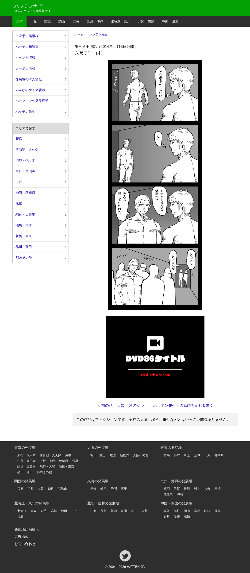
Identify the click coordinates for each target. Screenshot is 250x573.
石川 (134, 511)
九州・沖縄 (95, 21)
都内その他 (23, 257)
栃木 (177, 455)
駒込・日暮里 (25, 214)
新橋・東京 (23, 236)
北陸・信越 (146, 21)
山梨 (93, 511)
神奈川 (219, 455)
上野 (18, 182)
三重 (124, 488)
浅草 (18, 203)
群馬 (167, 455)
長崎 (187, 488)
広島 (197, 511)
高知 (187, 516)
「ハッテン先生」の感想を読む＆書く (181, 405)
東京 (19, 21)
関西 (61, 21)
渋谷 (68, 455)
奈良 (51, 488)
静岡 (114, 488)
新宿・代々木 (26, 455)
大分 (207, 488)
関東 (47, 21)
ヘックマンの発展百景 (31, 101)
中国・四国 (170, 21)
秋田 (64, 511)
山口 (207, 511)
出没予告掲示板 (26, 36)
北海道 (22, 511)
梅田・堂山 (98, 455)
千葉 (207, 455)
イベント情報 (25, 57)
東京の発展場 (24, 447)
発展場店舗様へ (26, 529)
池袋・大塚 (23, 225)
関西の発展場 (24, 481)
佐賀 (177, 488)
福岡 (167, 488)
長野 (103, 511)
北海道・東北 (120, 21)
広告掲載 (21, 536)
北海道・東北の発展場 (32, 503)
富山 (124, 511)
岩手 (44, 511)
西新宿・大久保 (26, 149)
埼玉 (187, 455)
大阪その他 (140, 455)
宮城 (54, 511)
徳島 (218, 511)
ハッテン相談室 (26, 47)
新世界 (124, 455)
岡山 (187, 511)
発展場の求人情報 (28, 79)
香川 (167, 516)
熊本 (197, 488)
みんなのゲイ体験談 (30, 90)
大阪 (33, 21)
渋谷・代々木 (25, 160)
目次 (121, 405)
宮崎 (218, 488)
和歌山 (62, 488)
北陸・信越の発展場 (103, 503)
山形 (74, 511)
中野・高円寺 (25, 171)
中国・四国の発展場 (176, 503)
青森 (34, 511)
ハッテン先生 (98, 34)
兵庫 (20, 488)
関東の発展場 (171, 447)
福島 (20, 516)
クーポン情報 (25, 68)
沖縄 (180, 494)
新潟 (114, 511)
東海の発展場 (97, 481)
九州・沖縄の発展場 (176, 481)
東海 (76, 21)
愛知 (93, 488)
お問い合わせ (24, 544)
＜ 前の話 (105, 405)
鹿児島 (168, 494)
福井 (144, 511)
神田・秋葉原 (25, 193)
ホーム (79, 34)
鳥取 (167, 511)
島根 (177, 511)
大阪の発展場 (97, 447)
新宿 (18, 139)
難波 (113, 455)
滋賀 (41, 488)
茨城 (197, 455)
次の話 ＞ (137, 405)
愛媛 (177, 516)
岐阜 (103, 488)
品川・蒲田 (23, 247)
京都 (30, 488)
